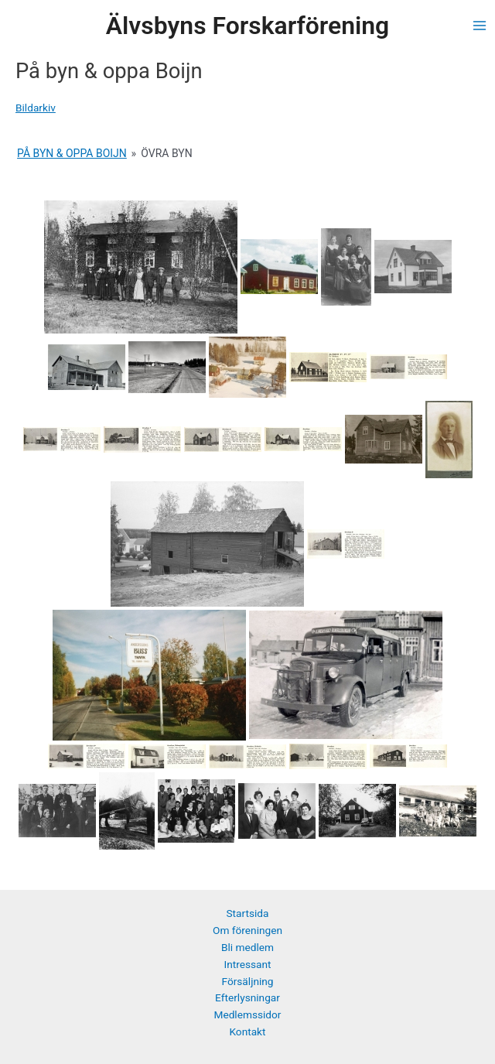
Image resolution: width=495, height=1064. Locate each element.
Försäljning (247, 981)
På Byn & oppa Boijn (72, 153)
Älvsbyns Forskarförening (247, 25)
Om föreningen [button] (247, 930)
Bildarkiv (35, 107)
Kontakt (247, 1031)
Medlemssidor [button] (247, 1014)
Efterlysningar (247, 997)
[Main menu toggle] (480, 26)
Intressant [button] (247, 964)
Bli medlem (247, 947)
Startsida (248, 913)
